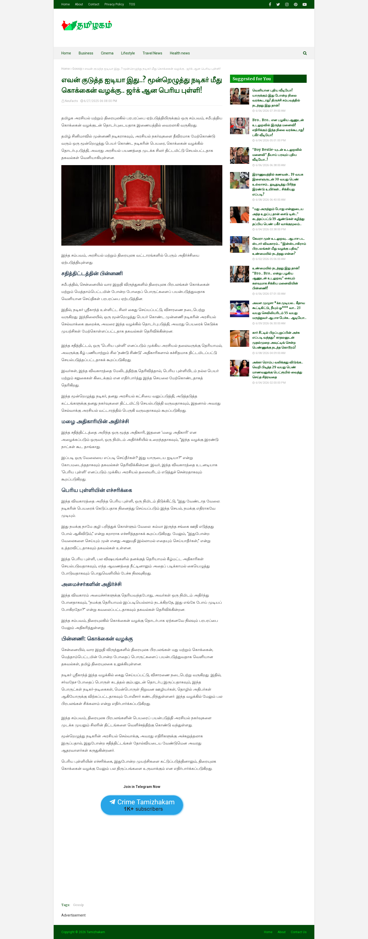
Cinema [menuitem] (107, 53)
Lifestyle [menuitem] (128, 53)
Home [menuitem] (66, 53)
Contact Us (299, 932)
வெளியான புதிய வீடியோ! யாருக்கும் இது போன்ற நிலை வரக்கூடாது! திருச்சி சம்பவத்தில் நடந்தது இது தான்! (276, 98)
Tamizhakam (96, 932)
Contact (93, 4)
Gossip (77, 69)
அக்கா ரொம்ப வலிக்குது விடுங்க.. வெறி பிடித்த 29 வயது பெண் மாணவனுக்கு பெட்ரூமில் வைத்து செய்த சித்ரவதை (277, 370)
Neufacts (71, 101)
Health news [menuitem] (180, 53)
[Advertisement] (141, 863)
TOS (132, 4)
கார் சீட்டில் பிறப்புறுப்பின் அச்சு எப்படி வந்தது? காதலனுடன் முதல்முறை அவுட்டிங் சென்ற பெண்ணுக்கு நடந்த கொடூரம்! (276, 340)
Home (65, 4)
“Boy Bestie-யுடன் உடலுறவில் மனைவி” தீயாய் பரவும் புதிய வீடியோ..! (277, 154)
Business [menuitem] (86, 53)
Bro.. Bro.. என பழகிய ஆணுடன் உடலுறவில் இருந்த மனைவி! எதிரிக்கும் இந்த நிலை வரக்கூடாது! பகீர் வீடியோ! (278, 127)
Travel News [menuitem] (152, 53)
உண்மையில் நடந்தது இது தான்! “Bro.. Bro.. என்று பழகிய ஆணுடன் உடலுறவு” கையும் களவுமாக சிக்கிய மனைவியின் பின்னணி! (276, 278)
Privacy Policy (114, 4)
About (79, 4)
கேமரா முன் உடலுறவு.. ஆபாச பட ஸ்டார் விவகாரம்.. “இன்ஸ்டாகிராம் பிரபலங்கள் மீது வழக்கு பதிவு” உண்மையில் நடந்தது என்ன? (279, 246)
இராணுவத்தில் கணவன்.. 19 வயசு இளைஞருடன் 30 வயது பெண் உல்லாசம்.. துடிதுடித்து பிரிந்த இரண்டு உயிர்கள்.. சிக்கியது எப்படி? (277, 184)
